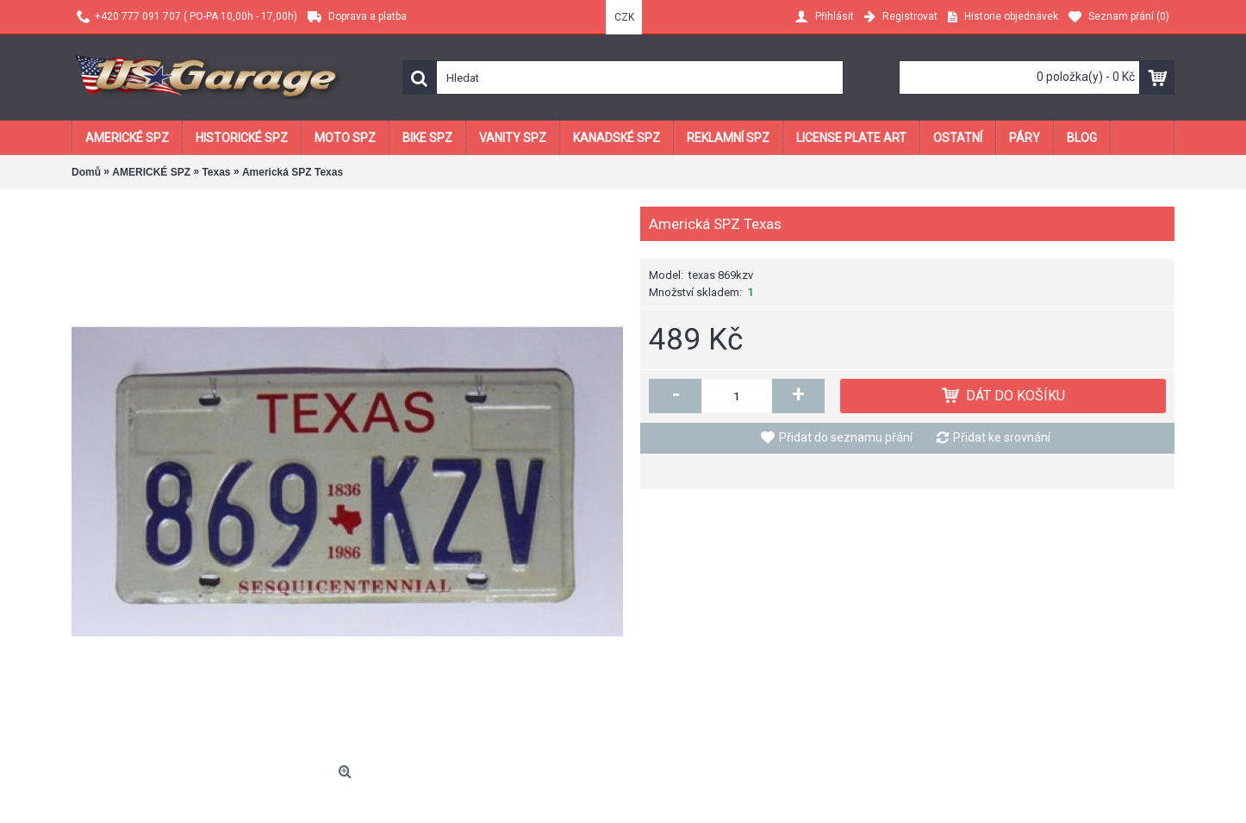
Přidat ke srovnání (1001, 437)
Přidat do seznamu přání (846, 437)
